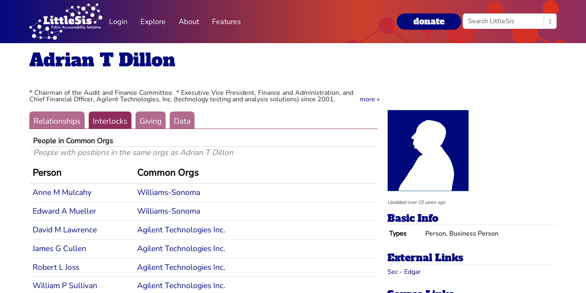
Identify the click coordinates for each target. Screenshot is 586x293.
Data (182, 121)
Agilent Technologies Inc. (181, 230)
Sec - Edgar (404, 271)
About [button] (189, 21)
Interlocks (110, 121)
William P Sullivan (65, 285)
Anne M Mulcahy (62, 192)
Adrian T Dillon (102, 60)
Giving (151, 121)
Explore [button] (153, 21)
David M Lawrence (65, 230)
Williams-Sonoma (168, 192)
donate (428, 21)
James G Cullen (59, 248)
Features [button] (226, 21)
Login (118, 21)
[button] (370, 99)
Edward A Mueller (64, 211)
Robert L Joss (56, 267)
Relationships (57, 121)
